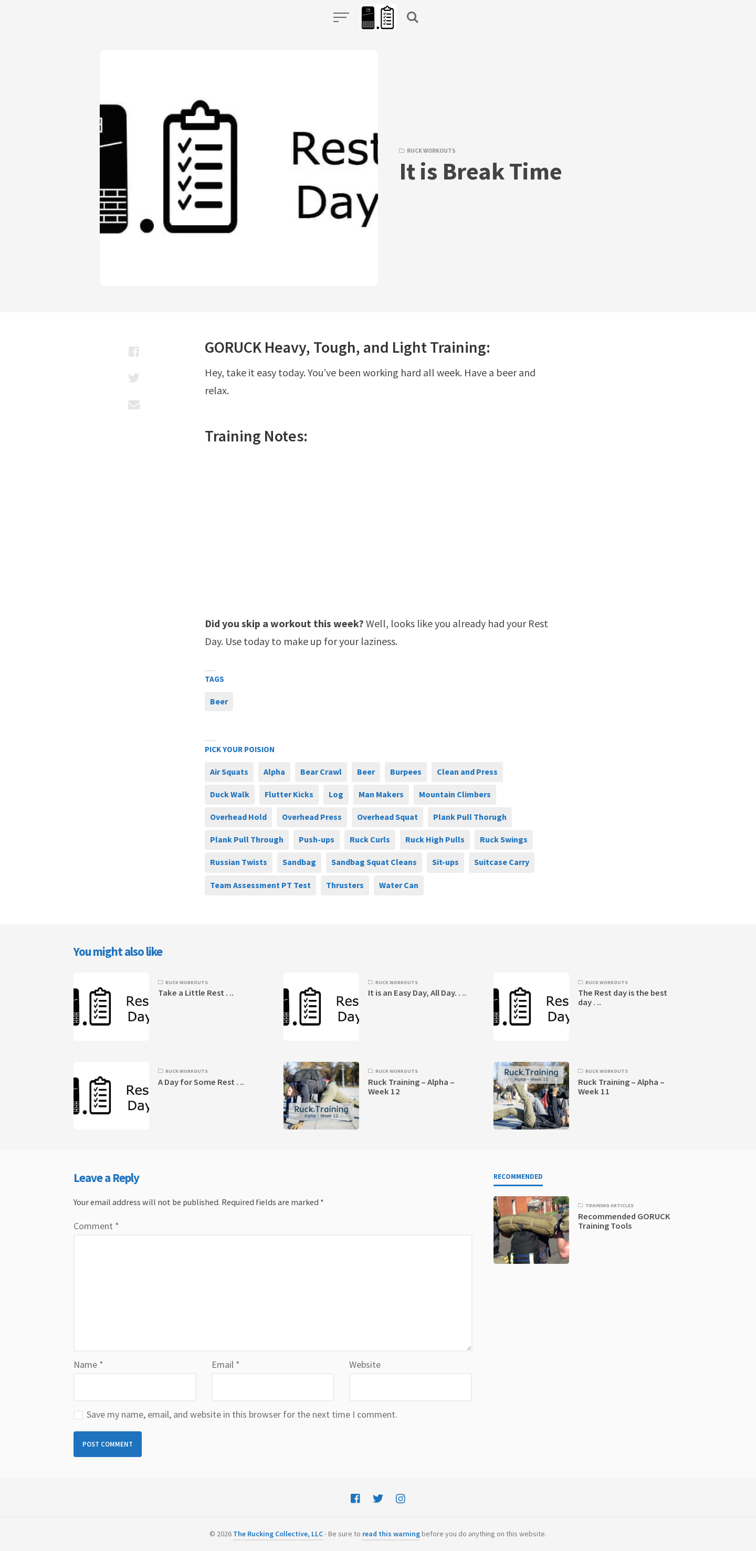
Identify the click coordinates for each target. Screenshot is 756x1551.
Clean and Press (467, 771)
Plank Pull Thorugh (470, 816)
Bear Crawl (321, 771)
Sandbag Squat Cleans (374, 862)
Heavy (285, 347)
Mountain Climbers (455, 794)
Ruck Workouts (431, 150)
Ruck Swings (504, 839)
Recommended (518, 1176)
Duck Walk (229, 794)
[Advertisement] (378, 530)
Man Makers (381, 794)
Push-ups (316, 839)
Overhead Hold (238, 816)
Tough (334, 347)
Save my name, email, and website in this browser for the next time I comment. (242, 1414)
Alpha (274, 771)
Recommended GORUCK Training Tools (624, 1221)
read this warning (391, 1533)
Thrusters (345, 885)
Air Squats (229, 771)
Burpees (406, 771)
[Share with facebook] (133, 352)
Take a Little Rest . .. (196, 992)
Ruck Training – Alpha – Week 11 (621, 1087)
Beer (219, 701)
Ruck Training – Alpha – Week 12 (411, 1087)
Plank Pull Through (247, 839)
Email (226, 1364)
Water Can (398, 885)
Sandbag (299, 862)
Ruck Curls (370, 839)
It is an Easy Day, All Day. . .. (417, 992)
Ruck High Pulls (435, 839)
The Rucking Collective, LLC (278, 1533)
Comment (96, 1226)
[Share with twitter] (133, 378)
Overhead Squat (387, 816)
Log (336, 794)
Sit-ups (445, 862)
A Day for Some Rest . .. (201, 1082)
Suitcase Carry (501, 862)
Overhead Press (312, 816)
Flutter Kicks (289, 794)
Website (365, 1364)
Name (88, 1364)
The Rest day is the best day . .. (622, 997)
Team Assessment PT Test (260, 885)
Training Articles (609, 1205)
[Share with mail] (133, 404)
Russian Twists (238, 862)
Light (409, 347)
